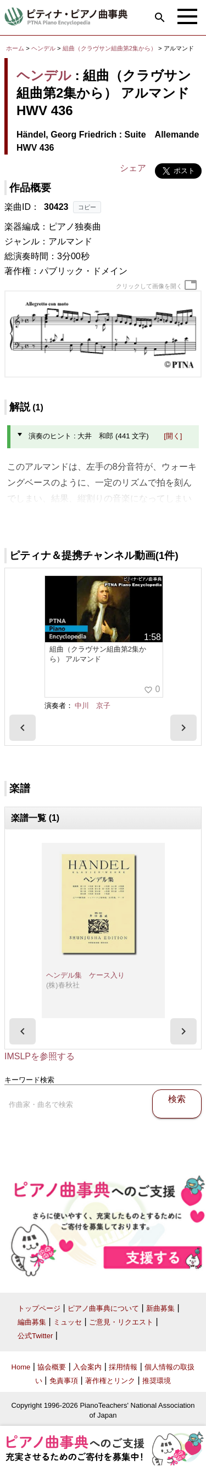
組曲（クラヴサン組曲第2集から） (110, 48)
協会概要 (51, 1367)
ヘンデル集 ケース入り (85, 975)
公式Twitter (35, 1336)
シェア (133, 168)
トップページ (39, 1308)
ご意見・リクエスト (121, 1322)
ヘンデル (43, 48)
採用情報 (123, 1367)
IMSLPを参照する (39, 1056)
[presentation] (22, 728)
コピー (87, 207)
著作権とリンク (110, 1381)
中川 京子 (92, 705)
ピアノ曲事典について (103, 1308)
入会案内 (87, 1367)
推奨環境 (156, 1381)
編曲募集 (32, 1322)
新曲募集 (160, 1308)
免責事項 (63, 1381)
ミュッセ (67, 1322)
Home (21, 1367)
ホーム (15, 48)
